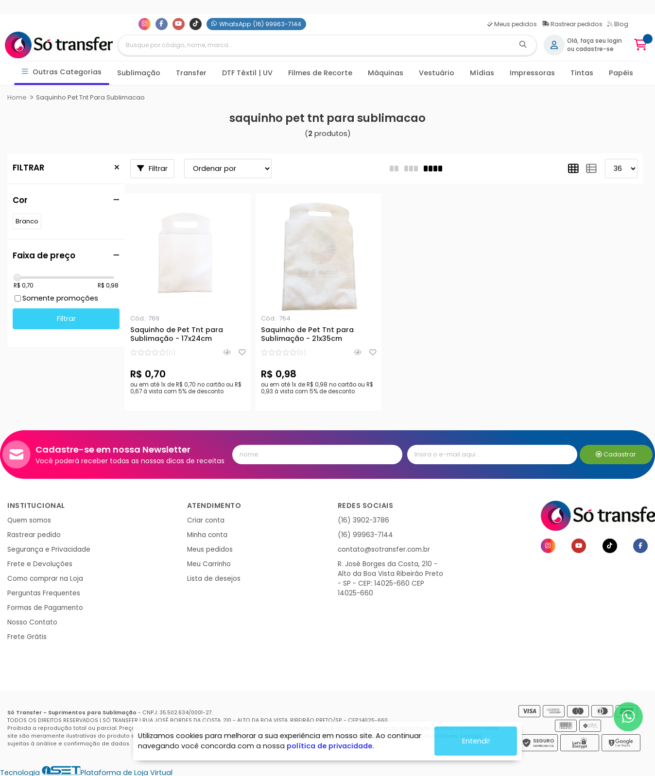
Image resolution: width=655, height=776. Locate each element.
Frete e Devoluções (39, 564)
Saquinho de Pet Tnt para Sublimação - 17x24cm (176, 334)
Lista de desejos (214, 578)
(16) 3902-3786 (363, 520)
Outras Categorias (62, 72)
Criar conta (205, 520)
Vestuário (436, 73)
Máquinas (385, 73)
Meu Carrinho (209, 564)
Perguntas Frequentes (43, 593)
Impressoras (532, 73)
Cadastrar (616, 454)
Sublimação (138, 73)
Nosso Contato (32, 622)
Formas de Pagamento (45, 607)
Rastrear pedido (34, 535)
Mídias (482, 73)
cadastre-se (595, 49)
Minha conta (207, 535)
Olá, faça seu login (594, 41)
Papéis (621, 73)
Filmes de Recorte (320, 73)
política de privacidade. (330, 746)
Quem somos (29, 520)
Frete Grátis (27, 636)
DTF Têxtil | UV (247, 73)
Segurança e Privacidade (48, 549)
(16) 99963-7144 (365, 535)
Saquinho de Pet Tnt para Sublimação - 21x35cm (307, 334)
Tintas (581, 73)
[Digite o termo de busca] (314, 45)
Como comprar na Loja (45, 578)
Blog (617, 24)
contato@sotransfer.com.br (384, 549)
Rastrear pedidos (572, 24)
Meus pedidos (512, 24)
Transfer (191, 73)
